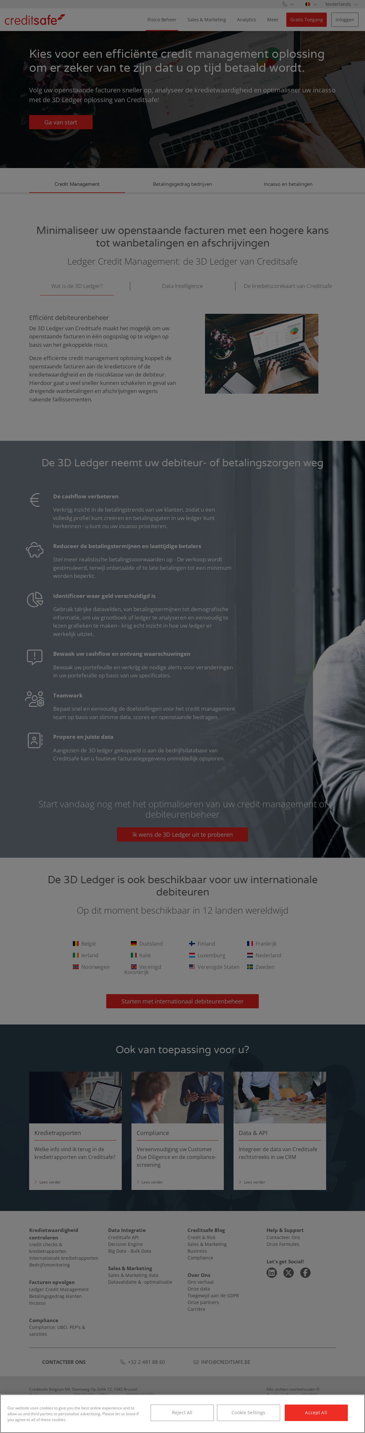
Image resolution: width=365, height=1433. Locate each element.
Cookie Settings (248, 1412)
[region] (182, 1413)
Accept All (316, 1412)
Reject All (182, 1412)
